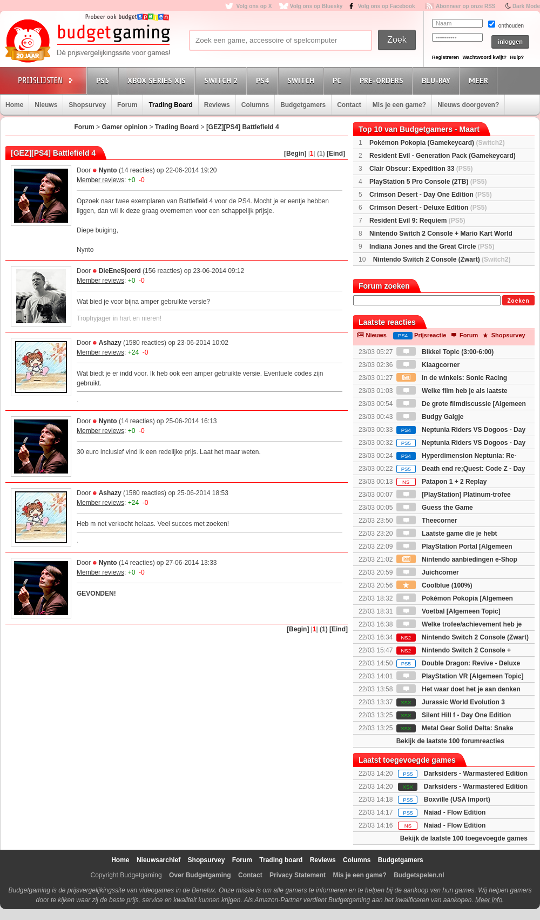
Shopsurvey (87, 105)
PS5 (104, 80)
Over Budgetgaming (200, 875)
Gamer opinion (124, 127)
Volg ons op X (254, 6)
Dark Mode (526, 6)
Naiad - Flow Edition (455, 812)
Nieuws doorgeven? (468, 105)
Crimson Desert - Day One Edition (430, 194)
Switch (302, 80)
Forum (127, 105)
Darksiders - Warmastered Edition (476, 773)
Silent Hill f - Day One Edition (453, 715)
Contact (349, 105)
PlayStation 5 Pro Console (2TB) (428, 181)
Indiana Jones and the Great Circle (431, 246)
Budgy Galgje (430, 417)
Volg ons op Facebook (386, 6)
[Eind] (336, 153)
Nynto (108, 170)
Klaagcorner (428, 365)
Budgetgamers (303, 105)
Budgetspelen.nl (419, 875)
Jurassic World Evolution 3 (450, 702)
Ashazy (110, 342)
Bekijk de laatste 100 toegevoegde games (464, 838)
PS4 (264, 80)
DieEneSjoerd (120, 271)
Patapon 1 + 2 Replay (441, 481)
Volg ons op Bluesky (316, 6)
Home (14, 105)
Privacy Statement (297, 875)
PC (339, 80)
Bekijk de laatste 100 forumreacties (450, 741)
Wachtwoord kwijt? (484, 57)
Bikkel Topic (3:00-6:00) (445, 352)
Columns (255, 105)
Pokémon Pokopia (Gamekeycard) (437, 142)
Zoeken (518, 301)
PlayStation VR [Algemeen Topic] (460, 676)
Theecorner (426, 520)
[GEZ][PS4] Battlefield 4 (242, 127)
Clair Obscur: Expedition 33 (421, 168)
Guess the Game (434, 507)
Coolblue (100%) (434, 585)
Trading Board (170, 105)
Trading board (280, 860)
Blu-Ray (438, 80)
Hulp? (517, 57)
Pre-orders (383, 80)
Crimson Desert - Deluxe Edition (428, 207)
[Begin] (295, 153)
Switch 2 (222, 80)
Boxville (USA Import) (457, 799)
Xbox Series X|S (158, 80)
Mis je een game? (399, 105)
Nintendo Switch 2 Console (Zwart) (442, 259)
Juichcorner (427, 572)
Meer (480, 80)
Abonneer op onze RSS (466, 6)
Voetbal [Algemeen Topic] (448, 611)
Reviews (217, 105)
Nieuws (46, 105)
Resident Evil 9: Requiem (417, 220)
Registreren (445, 57)
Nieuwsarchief (158, 860)
